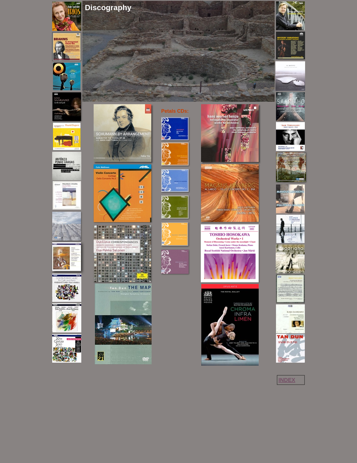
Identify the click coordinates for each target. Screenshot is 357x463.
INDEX (286, 380)
